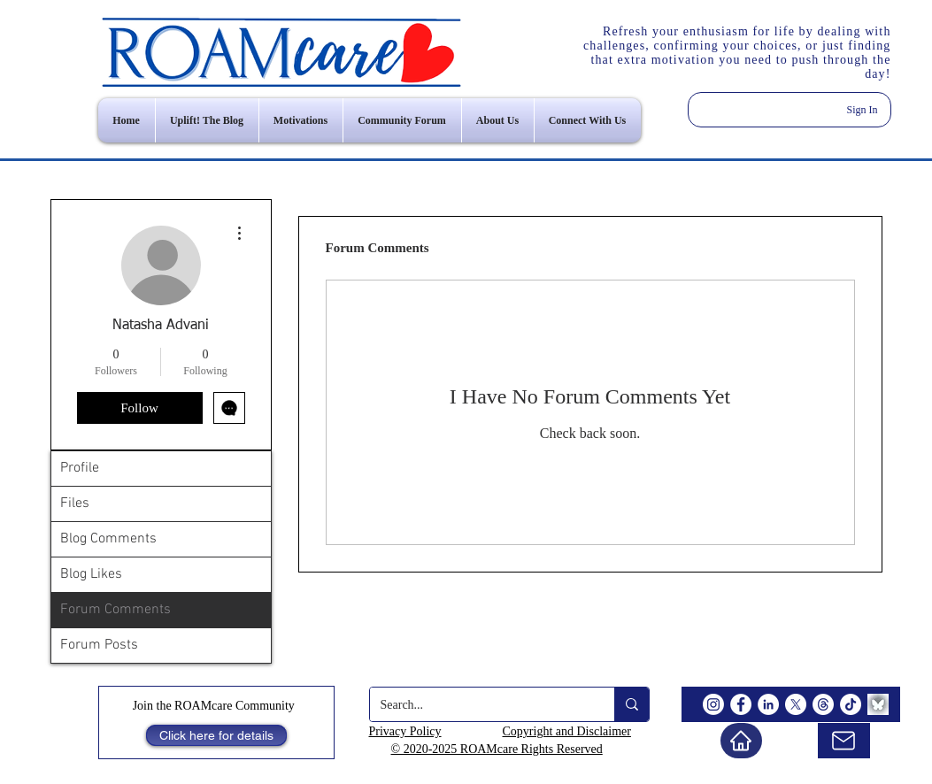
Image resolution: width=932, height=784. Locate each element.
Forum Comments (115, 610)
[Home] (741, 740)
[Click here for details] (216, 735)
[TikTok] (850, 704)
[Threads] (823, 704)
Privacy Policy (405, 731)
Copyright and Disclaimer (567, 731)
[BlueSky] (878, 704)
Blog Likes (91, 574)
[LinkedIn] (768, 704)
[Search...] (479, 704)
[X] (795, 704)
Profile (79, 468)
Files (74, 503)
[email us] (844, 740)
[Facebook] (740, 704)
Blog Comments (108, 539)
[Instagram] (713, 704)
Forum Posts (99, 645)
